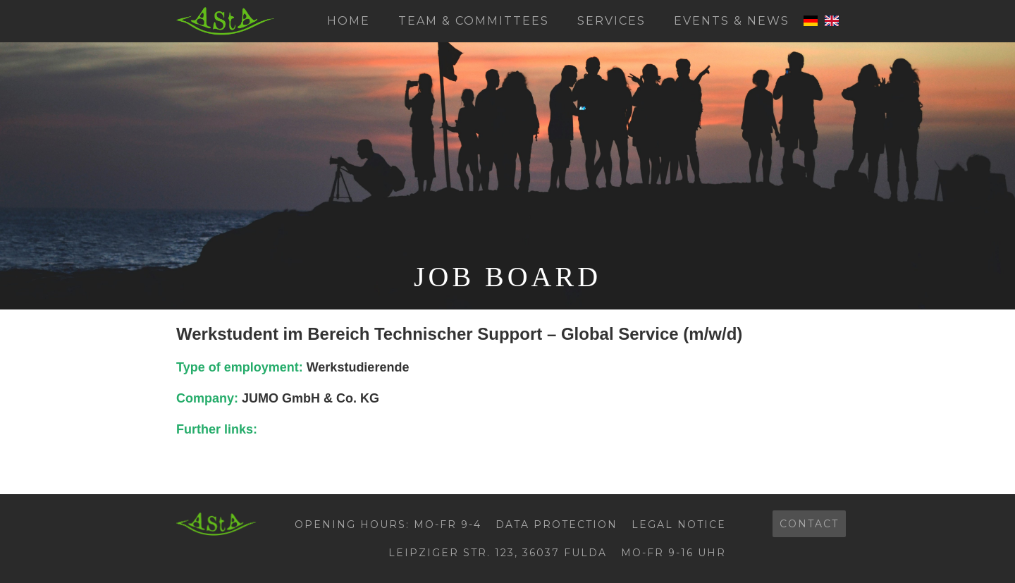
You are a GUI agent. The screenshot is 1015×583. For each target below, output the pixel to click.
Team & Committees (473, 20)
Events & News (731, 20)
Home (348, 20)
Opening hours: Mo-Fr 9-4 (388, 524)
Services (611, 20)
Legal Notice (679, 524)
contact (809, 523)
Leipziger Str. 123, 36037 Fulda (497, 552)
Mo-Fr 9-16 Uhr (673, 552)
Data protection (556, 524)
